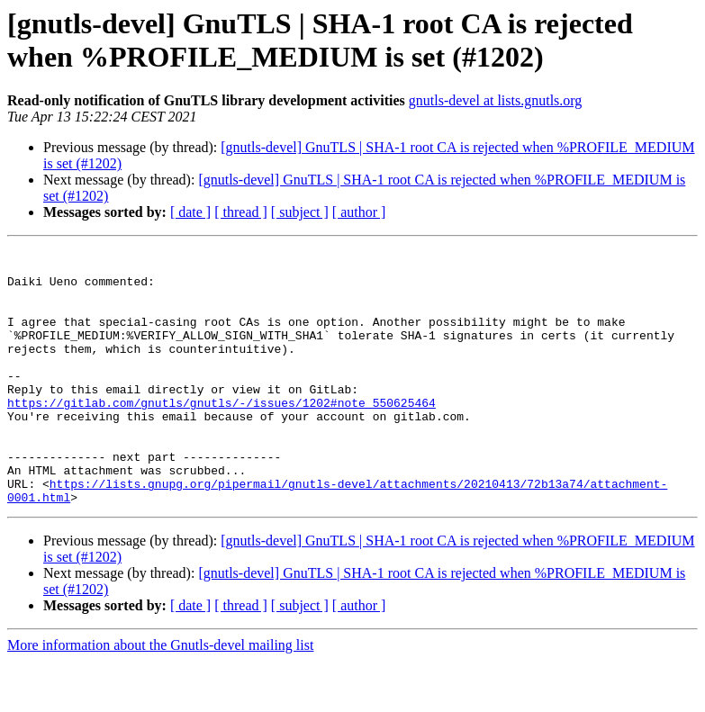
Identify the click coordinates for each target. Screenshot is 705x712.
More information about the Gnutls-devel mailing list (160, 696)
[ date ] (190, 212)
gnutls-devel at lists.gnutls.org (496, 100)
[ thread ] (240, 212)
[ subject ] (300, 212)
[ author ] (359, 212)
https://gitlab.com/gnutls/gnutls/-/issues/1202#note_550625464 (221, 435)
